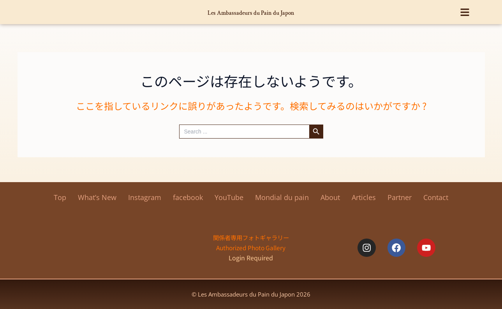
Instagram (144, 197)
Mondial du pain (282, 197)
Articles (364, 197)
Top (60, 197)
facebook (188, 197)
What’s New (97, 197)
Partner (400, 197)
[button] (464, 9)
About (330, 197)
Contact (435, 197)
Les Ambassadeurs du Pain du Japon (251, 11)
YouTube (229, 197)
